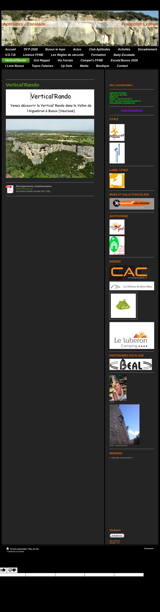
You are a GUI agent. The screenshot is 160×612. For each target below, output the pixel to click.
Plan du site (33, 549)
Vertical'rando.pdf (24, 188)
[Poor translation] (12, 570)
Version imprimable (17, 549)
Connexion (149, 548)
